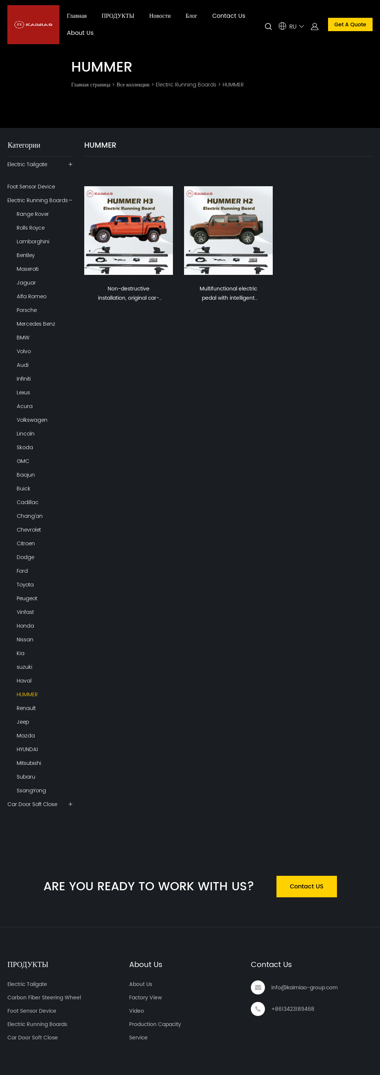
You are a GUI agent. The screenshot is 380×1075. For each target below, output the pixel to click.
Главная (77, 16)
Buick (23, 488)
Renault (26, 708)
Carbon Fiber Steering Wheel (44, 997)
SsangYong (31, 790)
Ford (22, 571)
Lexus (23, 392)
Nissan (25, 639)
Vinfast (25, 612)
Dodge (25, 557)
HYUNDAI (27, 749)
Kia (20, 653)
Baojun (26, 475)
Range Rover (33, 214)
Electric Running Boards (186, 84)
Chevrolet (29, 529)
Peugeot (27, 598)
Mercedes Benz (36, 324)
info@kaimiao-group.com (304, 988)
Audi (23, 365)
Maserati (28, 269)
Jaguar (26, 282)
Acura (25, 406)
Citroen (26, 543)
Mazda (26, 735)
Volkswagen (32, 420)
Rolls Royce (31, 227)
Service (138, 1037)
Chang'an (30, 516)
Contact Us (228, 16)
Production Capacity (155, 1024)
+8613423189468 (292, 1009)
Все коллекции (133, 84)
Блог (191, 16)
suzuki (24, 667)
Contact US (307, 886)
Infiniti (24, 378)
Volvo (24, 351)
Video (136, 1011)
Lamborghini (33, 241)
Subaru (26, 776)
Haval (24, 680)
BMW (23, 337)
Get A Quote (350, 24)
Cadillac (28, 502)
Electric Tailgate (27, 164)
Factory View (145, 997)
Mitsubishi (29, 763)
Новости (160, 16)
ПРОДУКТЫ (118, 16)
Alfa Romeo (31, 296)
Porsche (27, 310)
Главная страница (90, 84)
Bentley (26, 255)
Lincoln (26, 433)
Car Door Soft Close (32, 804)
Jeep (23, 722)
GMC (23, 461)
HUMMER (233, 84)
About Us (80, 33)
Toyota (25, 584)
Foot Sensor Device (31, 186)
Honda (25, 625)
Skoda (25, 447)
